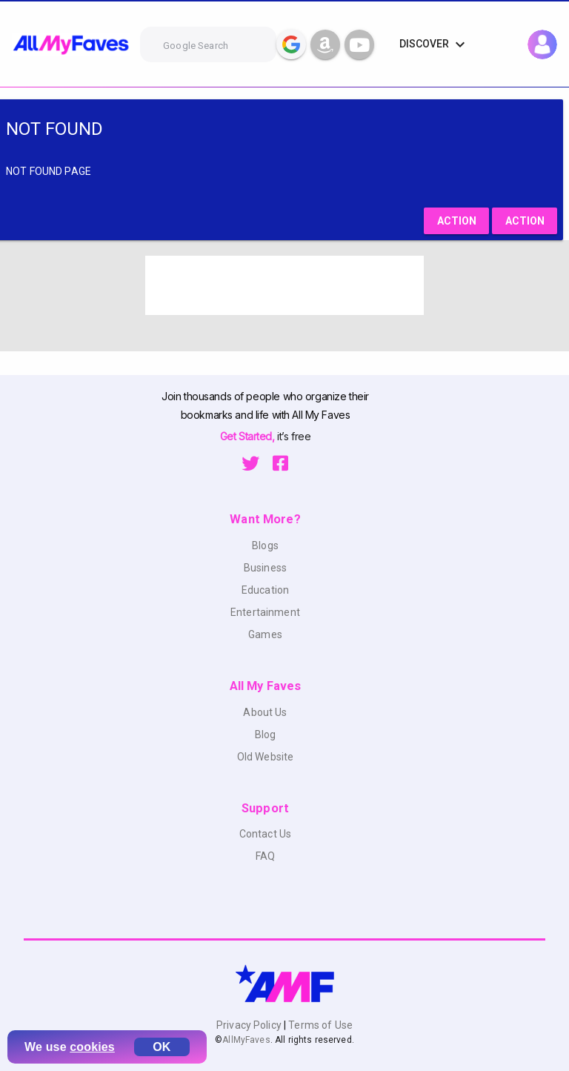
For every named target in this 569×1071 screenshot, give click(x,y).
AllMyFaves (246, 1040)
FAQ (265, 856)
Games (265, 634)
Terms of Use (319, 1025)
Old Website (265, 757)
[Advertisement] (284, 285)
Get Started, (248, 436)
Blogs (265, 545)
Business (265, 568)
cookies (92, 1047)
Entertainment (265, 612)
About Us (265, 712)
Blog (265, 734)
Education (265, 590)
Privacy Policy (250, 1025)
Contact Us (265, 834)
